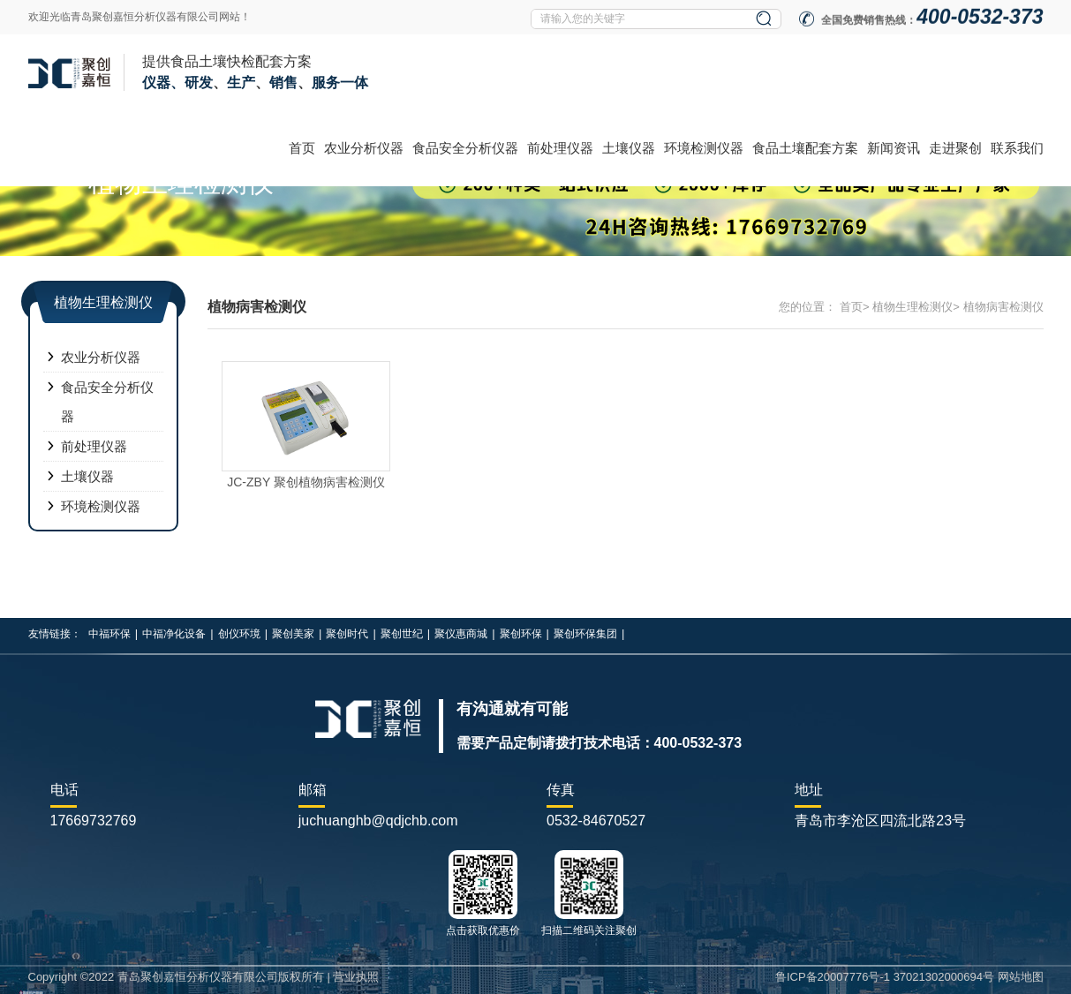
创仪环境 (239, 634)
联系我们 (1017, 147)
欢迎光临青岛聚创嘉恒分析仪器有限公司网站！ (139, 17)
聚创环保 (521, 634)
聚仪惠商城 (460, 634)
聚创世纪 (402, 634)
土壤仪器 (628, 147)
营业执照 (356, 976)
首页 (302, 147)
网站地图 (1021, 976)
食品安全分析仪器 (465, 147)
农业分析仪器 (364, 147)
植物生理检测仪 (912, 306)
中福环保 (109, 634)
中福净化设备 (174, 634)
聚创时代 (347, 634)
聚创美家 (293, 634)
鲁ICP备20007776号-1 (832, 976)
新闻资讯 (893, 147)
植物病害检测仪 (1003, 306)
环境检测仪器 (703, 147)
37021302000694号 (944, 976)
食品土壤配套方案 (805, 147)
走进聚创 (955, 147)
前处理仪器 (560, 147)
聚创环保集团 (585, 634)
